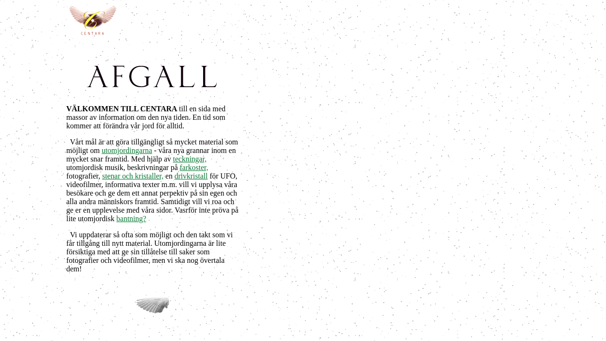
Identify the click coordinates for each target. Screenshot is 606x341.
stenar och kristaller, (133, 176)
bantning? (131, 219)
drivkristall (190, 176)
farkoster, (194, 167)
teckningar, (189, 159)
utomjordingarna (127, 150)
